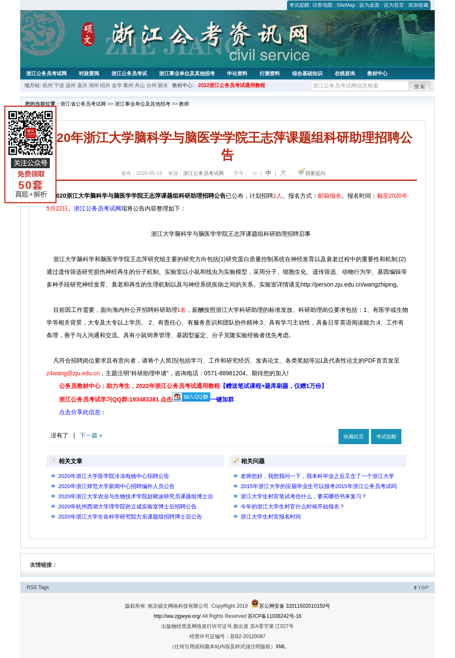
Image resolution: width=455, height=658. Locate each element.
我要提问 (315, 173)
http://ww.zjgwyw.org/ (177, 616)
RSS (32, 587)
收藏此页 (354, 437)
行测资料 (270, 73)
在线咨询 (345, 73)
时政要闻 (89, 73)
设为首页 (394, 5)
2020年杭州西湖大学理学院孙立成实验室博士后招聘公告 (127, 506)
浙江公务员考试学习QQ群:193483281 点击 (115, 399)
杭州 (48, 85)
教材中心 (377, 73)
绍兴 (105, 85)
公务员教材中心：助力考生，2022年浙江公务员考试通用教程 (193, 385)
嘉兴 (82, 85)
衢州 (128, 85)
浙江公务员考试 (129, 73)
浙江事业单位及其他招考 (187, 73)
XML (281, 647)
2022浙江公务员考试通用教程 (231, 85)
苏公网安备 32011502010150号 (290, 606)
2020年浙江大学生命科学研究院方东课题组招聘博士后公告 (130, 516)
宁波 (59, 85)
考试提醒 (299, 5)
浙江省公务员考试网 (83, 104)
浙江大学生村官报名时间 (271, 516)
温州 (70, 85)
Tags (43, 587)
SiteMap (346, 5)
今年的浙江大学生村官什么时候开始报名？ (293, 506)
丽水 (163, 85)
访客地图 (322, 5)
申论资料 (237, 73)
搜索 (420, 87)
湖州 (94, 85)
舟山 (140, 85)
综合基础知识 (307, 73)
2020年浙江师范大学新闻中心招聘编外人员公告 (116, 486)
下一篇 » (91, 435)
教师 (184, 104)
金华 (117, 85)
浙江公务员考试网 (46, 73)
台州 (151, 85)
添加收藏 (418, 5)
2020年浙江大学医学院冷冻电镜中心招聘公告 (113, 476)
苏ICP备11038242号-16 (274, 616)
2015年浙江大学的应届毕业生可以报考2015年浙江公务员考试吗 (319, 486)
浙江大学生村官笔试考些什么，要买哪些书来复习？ (304, 496)
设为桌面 (369, 5)
